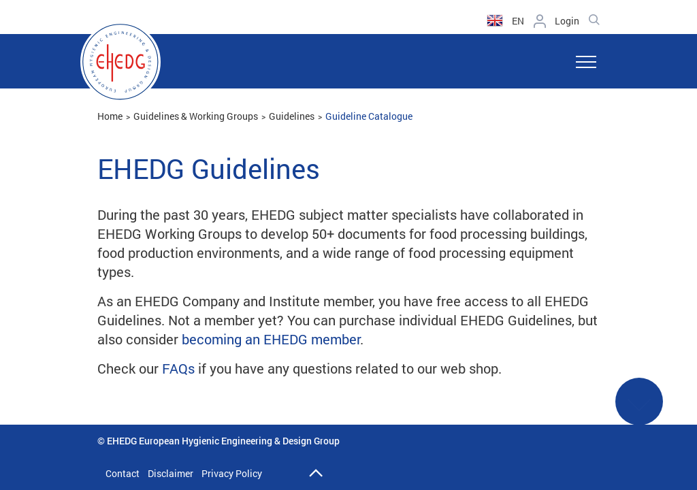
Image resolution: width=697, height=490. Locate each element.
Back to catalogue (59, 442)
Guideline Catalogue (368, 116)
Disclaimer (170, 473)
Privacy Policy (231, 473)
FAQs (178, 368)
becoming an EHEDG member (271, 339)
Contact (123, 473)
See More (639, 410)
